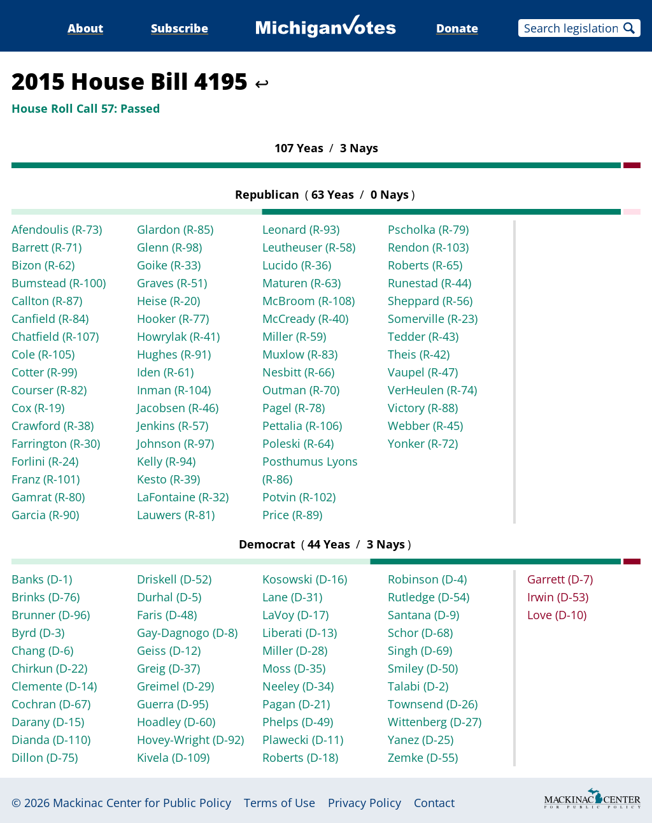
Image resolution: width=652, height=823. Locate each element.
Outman (300, 389)
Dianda (50, 739)
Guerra (172, 704)
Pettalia (302, 425)
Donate (457, 28)
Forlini (44, 461)
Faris (167, 614)
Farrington (55, 443)
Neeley (298, 686)
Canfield (50, 318)
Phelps (297, 721)
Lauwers (176, 514)
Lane (292, 597)
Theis (419, 354)
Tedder (423, 336)
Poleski (298, 443)
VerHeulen (432, 389)
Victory (423, 407)
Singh (420, 650)
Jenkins (172, 425)
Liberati (299, 632)
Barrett (46, 247)
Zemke (423, 757)
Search (629, 28)
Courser (49, 389)
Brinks (45, 597)
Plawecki (302, 739)
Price (292, 514)
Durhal (169, 597)
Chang (42, 650)
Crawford (52, 425)
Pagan (296, 704)
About (85, 28)
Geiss (169, 650)
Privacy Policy (364, 802)
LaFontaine (183, 497)
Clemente (54, 686)
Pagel (293, 407)
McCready (305, 318)
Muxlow (299, 354)
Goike (169, 265)
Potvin (299, 497)
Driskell (174, 579)
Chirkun (49, 668)
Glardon (175, 229)
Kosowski (304, 579)
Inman (174, 389)
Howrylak (178, 336)
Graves (172, 282)
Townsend (433, 704)
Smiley (423, 668)
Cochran (50, 704)
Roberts (425, 265)
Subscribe (179, 28)
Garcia (45, 514)
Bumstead (58, 282)
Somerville (433, 318)
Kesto (168, 479)
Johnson (175, 443)
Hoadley (176, 721)
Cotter (44, 372)
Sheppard (430, 300)
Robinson (427, 579)
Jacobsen (177, 407)
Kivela (173, 757)
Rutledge (428, 597)
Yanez (420, 739)
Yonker (423, 443)
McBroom (308, 300)
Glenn (169, 247)
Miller (294, 336)
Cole (42, 354)
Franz (45, 479)
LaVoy (295, 614)
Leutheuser (308, 247)
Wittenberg (434, 721)
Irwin (557, 597)
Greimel (175, 686)
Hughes (174, 354)
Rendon (428, 247)
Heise (168, 300)
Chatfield (55, 336)
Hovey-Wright (190, 739)
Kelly (166, 461)
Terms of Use (279, 802)
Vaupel (423, 372)
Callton (46, 300)
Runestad (429, 282)
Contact (434, 802)
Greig (168, 668)
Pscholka (428, 229)
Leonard (300, 229)
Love (556, 614)
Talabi (418, 686)
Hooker (173, 318)
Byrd (37, 632)
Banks (41, 579)
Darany (47, 721)
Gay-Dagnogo (187, 632)
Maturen (301, 282)
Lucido (296, 265)
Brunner (50, 614)
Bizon (42, 265)
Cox (37, 407)
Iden (165, 372)
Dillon (44, 757)
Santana (423, 614)
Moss (293, 668)
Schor (420, 632)
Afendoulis (56, 229)
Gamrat (48, 497)
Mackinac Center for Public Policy (142, 802)
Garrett (560, 579)
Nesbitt (298, 372)
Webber (425, 425)
